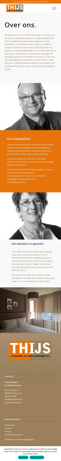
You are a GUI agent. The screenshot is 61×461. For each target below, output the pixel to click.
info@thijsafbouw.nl (13, 399)
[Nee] (58, 453)
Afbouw (8, 431)
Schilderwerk (10, 425)
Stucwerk (8, 428)
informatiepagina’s (26, 439)
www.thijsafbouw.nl (13, 402)
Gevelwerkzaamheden (14, 434)
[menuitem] (53, 8)
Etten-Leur (17, 393)
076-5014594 (10, 396)
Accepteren (23, 457)
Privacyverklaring (37, 457)
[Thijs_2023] (25, 8)
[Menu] (53, 8)
